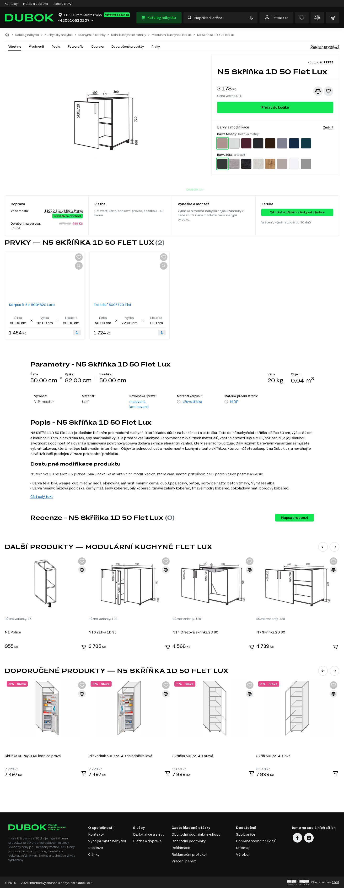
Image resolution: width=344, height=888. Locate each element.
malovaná (137, 402)
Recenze (95, 847)
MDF (234, 402)
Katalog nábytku (158, 18)
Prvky (155, 46)
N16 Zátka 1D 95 (103, 631)
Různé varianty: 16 (18, 618)
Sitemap (243, 847)
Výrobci (242, 853)
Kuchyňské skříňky (91, 34)
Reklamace (181, 847)
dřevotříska (192, 402)
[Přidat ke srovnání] (318, 91)
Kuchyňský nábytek (59, 34)
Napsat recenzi (294, 518)
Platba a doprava (35, 3)
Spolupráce (245, 833)
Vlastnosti (36, 46)
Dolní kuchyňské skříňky (128, 34)
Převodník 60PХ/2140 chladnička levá (120, 755)
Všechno (14, 46)
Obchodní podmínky (189, 840)
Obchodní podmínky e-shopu (196, 833)
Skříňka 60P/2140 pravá (193, 755)
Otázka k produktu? (325, 46)
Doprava (97, 46)
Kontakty (11, 3)
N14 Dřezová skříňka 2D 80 (196, 631)
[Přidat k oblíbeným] (328, 91)
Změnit (328, 127)
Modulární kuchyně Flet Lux (171, 34)
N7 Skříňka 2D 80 (271, 631)
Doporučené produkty (127, 46)
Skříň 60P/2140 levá (274, 755)
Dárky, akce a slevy (148, 833)
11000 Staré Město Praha (63, 210)
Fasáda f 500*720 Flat (112, 305)
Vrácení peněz (184, 860)
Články (93, 853)
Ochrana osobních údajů (256, 840)
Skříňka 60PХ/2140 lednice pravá (33, 755)
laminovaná (139, 407)
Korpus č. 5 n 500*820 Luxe (32, 305)
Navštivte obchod (117, 14)
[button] (323, 547)
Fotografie (76, 46)
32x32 (335, 881)
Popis (56, 46)
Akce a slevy (62, 3)
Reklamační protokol (189, 853)
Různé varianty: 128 (103, 618)
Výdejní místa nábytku (107, 840)
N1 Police (13, 631)
